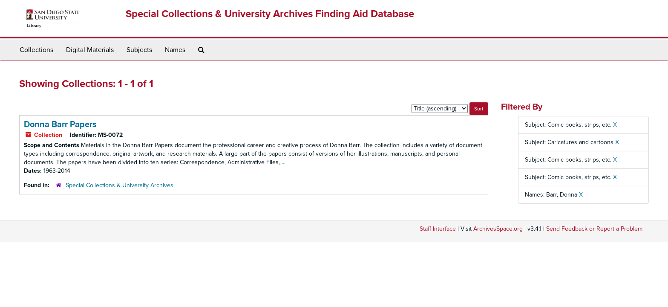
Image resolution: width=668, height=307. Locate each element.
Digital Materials (90, 50)
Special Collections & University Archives (119, 185)
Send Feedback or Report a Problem (594, 228)
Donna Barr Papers (60, 124)
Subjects (139, 50)
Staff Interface (438, 228)
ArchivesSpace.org (498, 228)
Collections (36, 50)
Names (175, 50)
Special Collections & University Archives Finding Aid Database (270, 14)
